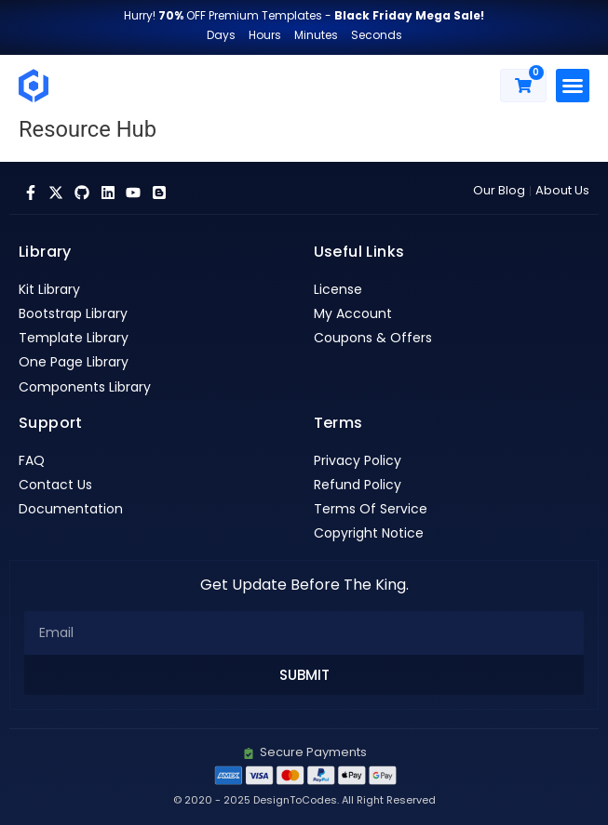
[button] (572, 85)
